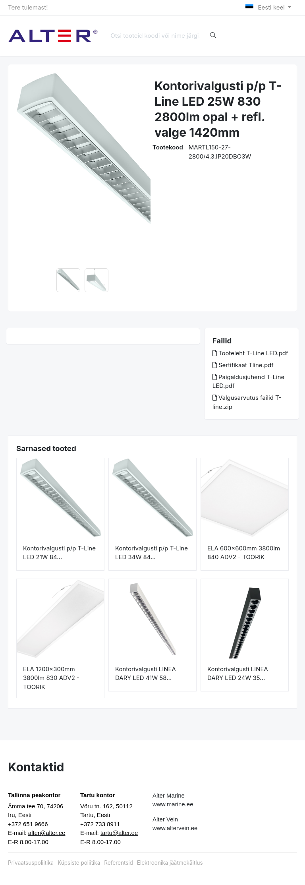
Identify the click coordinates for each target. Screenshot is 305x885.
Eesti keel (265, 7)
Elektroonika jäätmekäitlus (170, 863)
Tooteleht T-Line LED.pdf (250, 353)
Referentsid (118, 863)
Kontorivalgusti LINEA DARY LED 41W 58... (145, 673)
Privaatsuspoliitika (31, 863)
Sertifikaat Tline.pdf (243, 365)
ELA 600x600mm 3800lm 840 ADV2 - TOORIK (243, 552)
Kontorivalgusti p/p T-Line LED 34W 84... (151, 552)
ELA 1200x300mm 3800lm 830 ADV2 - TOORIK (51, 678)
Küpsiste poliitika (79, 863)
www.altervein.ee (174, 828)
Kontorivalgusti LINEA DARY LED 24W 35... (237, 673)
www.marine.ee (172, 804)
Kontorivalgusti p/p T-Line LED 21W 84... (59, 552)
